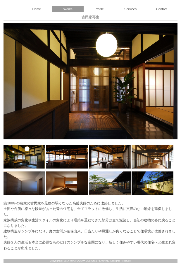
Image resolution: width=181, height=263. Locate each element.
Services (130, 9)
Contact (161, 9)
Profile (99, 9)
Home (36, 9)
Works (68, 9)
